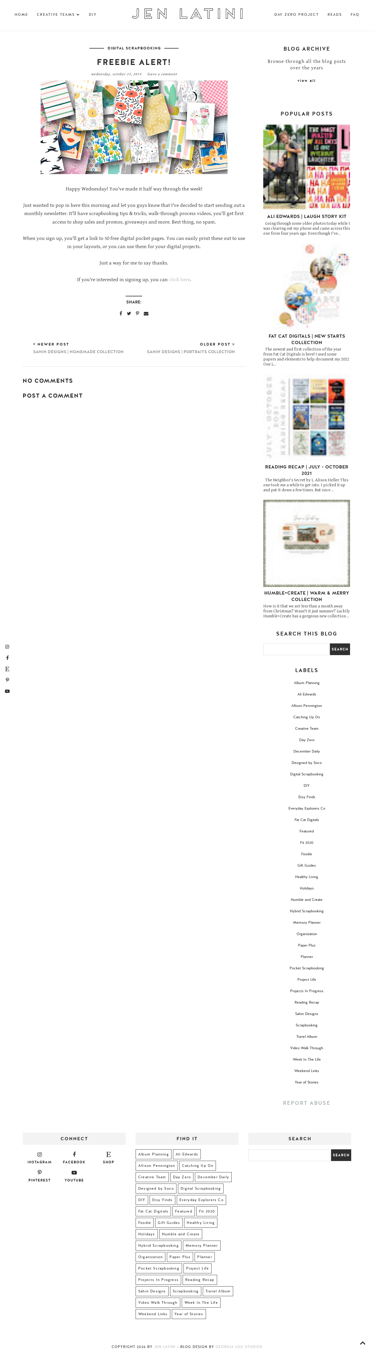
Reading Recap (307, 1002)
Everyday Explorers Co (306, 808)
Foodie (306, 854)
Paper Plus (307, 945)
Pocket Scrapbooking (307, 968)
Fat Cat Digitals (307, 820)
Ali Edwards (306, 694)
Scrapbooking (307, 1025)
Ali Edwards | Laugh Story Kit (307, 216)
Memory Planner (307, 922)
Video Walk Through (306, 1048)
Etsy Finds (306, 797)
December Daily (306, 751)
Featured (306, 831)
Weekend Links (306, 1071)
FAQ (355, 14)
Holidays (307, 888)
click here (179, 280)
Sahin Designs (306, 1013)
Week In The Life (307, 1059)
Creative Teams (58, 14)
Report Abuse (306, 1103)
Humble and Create (307, 899)
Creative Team (306, 728)
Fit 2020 (307, 842)
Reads (335, 14)
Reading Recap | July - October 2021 (306, 470)
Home (21, 14)
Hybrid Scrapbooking (307, 911)
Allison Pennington (306, 705)
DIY (93, 14)
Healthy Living (306, 877)
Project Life (306, 979)
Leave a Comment (162, 74)
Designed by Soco (307, 762)
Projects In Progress (306, 991)
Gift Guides (306, 865)
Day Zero (306, 740)
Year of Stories (306, 1082)
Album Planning (307, 683)
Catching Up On (306, 717)
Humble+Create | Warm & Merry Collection (306, 596)
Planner (307, 956)
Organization (307, 934)
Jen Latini (165, 1346)
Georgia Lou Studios (239, 1346)
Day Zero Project (296, 14)
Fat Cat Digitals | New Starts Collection (307, 339)
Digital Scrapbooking (134, 48)
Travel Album (306, 1036)
